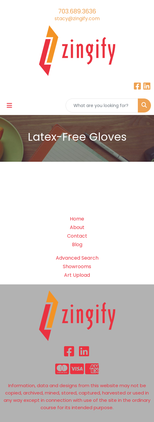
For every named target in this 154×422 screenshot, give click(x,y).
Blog (77, 244)
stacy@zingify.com (77, 18)
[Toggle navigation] (9, 105)
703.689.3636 (77, 11)
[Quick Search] (102, 105)
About (77, 227)
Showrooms (77, 266)
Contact (77, 235)
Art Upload (77, 275)
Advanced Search (77, 257)
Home (77, 218)
